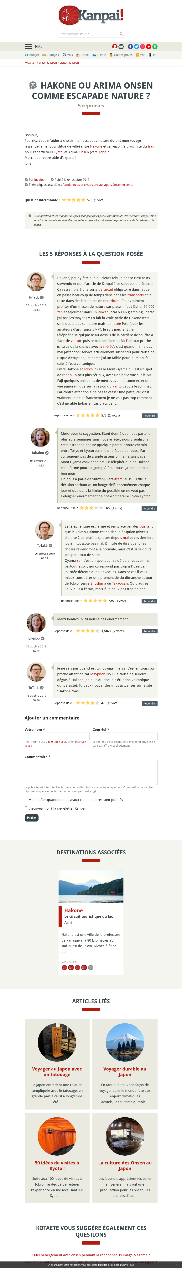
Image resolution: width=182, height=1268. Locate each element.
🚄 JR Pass (99, 55)
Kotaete (29, 62)
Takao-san (120, 583)
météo (108, 346)
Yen (60, 312)
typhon (99, 674)
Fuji (129, 340)
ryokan (103, 312)
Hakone (96, 146)
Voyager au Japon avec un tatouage (57, 1071)
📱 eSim (154, 55)
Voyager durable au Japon (124, 1071)
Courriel (101, 730)
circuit (108, 289)
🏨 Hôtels (82, 55)
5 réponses (91, 106)
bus (142, 526)
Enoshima (98, 583)
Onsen (84, 152)
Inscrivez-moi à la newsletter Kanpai (57, 808)
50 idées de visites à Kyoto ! (57, 1165)
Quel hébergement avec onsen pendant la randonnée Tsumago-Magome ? (91, 1255)
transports (135, 295)
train (151, 146)
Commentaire (37, 757)
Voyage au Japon (47, 62)
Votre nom (35, 730)
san (80, 560)
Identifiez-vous (57, 742)
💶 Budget (32, 55)
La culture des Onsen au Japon (125, 1165)
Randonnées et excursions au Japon (87, 185)
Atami (118, 479)
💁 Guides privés (121, 55)
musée (115, 323)
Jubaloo (39, 180)
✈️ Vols (68, 55)
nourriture (111, 300)
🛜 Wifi (140, 55)
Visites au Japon (69, 62)
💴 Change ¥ (51, 55)
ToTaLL (34, 297)
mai (126, 537)
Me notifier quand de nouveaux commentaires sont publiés (76, 799)
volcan (76, 340)
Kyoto (58, 152)
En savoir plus (127, 1264)
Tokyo (88, 369)
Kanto (117, 386)
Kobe (102, 152)
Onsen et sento (123, 185)
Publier (31, 818)
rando (67, 375)
